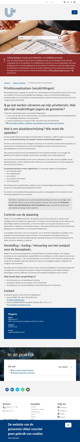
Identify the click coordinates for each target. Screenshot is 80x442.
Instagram (62, 411)
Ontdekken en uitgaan (37, 409)
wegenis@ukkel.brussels (16, 332)
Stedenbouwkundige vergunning (23, 373)
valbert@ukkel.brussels (15, 300)
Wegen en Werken (19, 83)
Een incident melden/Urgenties (22, 370)
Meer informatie (13, 438)
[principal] (75, 12)
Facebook (63, 407)
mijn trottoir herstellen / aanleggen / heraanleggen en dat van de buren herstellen (35, 123)
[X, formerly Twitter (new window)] (71, 2)
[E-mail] (28, 389)
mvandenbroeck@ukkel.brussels (18, 305)
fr (47, 2)
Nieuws (33, 414)
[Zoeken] (60, 38)
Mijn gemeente (35, 412)
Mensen (7, 83)
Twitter (62, 414)
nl (51, 2)
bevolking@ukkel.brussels (59, 70)
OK (68, 425)
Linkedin (62, 417)
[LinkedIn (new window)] (74, 2)
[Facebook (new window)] (64, 2)
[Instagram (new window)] (68, 2)
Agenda (33, 417)
